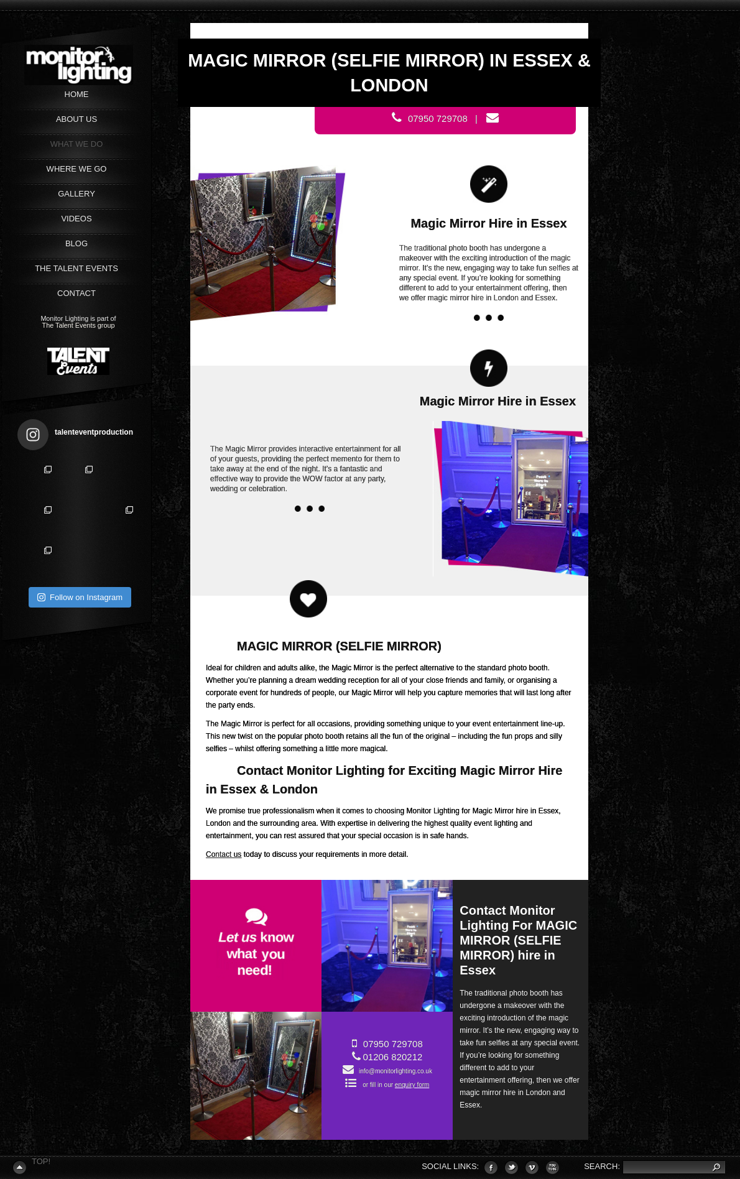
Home (77, 94)
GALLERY (76, 193)
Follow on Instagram (80, 597)
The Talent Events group (78, 325)
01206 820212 (392, 1057)
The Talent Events (76, 268)
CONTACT (76, 293)
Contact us (223, 854)
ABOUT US (76, 119)
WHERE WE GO (77, 168)
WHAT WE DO (76, 144)
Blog (76, 243)
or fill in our (396, 1084)
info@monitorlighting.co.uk (393, 1071)
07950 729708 (393, 1043)
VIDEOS (76, 218)
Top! (41, 1161)
